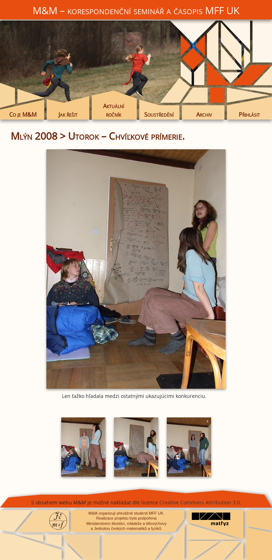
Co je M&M (22, 114)
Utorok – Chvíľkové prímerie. (126, 136)
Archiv (204, 114)
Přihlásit (249, 114)
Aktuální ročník (113, 110)
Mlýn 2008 (34, 136)
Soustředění (159, 114)
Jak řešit (68, 114)
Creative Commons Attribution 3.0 (199, 502)
